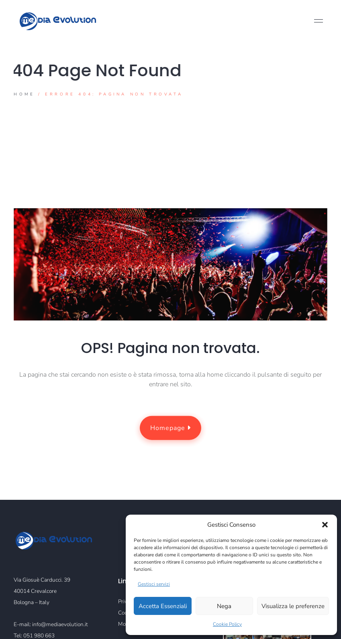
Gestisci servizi (154, 584)
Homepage (170, 428)
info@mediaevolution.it (60, 624)
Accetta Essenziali (163, 606)
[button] (325, 525)
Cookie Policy (227, 624)
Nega (224, 606)
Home (24, 94)
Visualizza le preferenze (293, 606)
